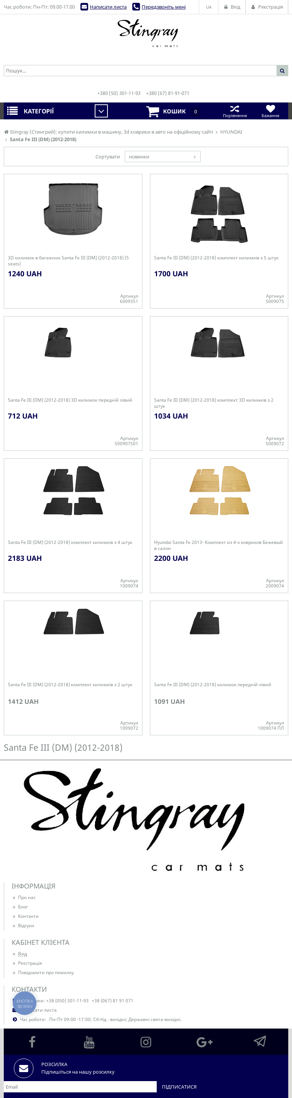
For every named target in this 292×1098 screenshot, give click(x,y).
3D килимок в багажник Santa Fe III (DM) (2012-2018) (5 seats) (68, 261)
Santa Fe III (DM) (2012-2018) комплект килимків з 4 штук (70, 542)
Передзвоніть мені (164, 6)
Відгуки (23, 925)
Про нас (24, 897)
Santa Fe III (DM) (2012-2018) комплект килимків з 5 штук (216, 258)
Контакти (25, 916)
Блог (20, 907)
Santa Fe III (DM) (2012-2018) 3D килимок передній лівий (70, 400)
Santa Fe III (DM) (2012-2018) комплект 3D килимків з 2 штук (214, 403)
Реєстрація (27, 963)
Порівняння (235, 110)
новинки (139, 156)
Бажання (270, 110)
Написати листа (108, 6)
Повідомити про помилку (43, 972)
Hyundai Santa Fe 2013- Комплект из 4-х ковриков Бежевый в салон (218, 545)
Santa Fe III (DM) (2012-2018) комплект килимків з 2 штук (70, 685)
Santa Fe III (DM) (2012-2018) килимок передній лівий (212, 685)
